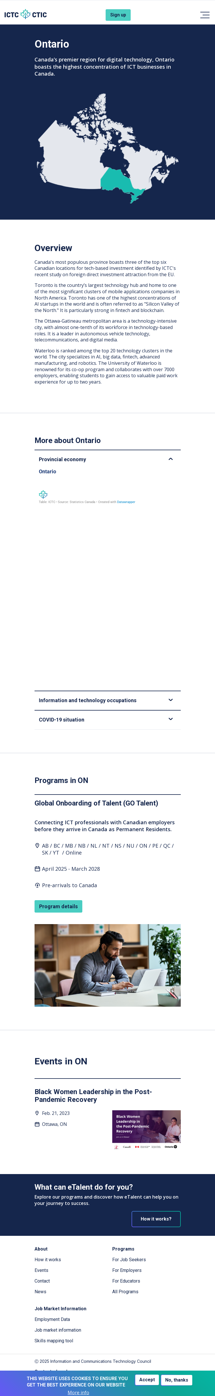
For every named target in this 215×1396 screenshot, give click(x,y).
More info (78, 1393)
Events (41, 1270)
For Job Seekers (129, 1259)
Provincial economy (106, 459)
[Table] (107, 574)
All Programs (125, 1291)
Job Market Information (60, 1308)
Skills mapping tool (54, 1340)
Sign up (118, 15)
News (40, 1291)
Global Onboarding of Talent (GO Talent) (96, 803)
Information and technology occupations (106, 700)
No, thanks (176, 1380)
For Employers (127, 1270)
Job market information (58, 1330)
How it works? (156, 1219)
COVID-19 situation (106, 720)
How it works (48, 1259)
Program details (58, 906)
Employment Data (52, 1319)
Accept (147, 1379)
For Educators (126, 1281)
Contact (42, 1281)
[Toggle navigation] (204, 15)
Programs (123, 1249)
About (41, 1249)
